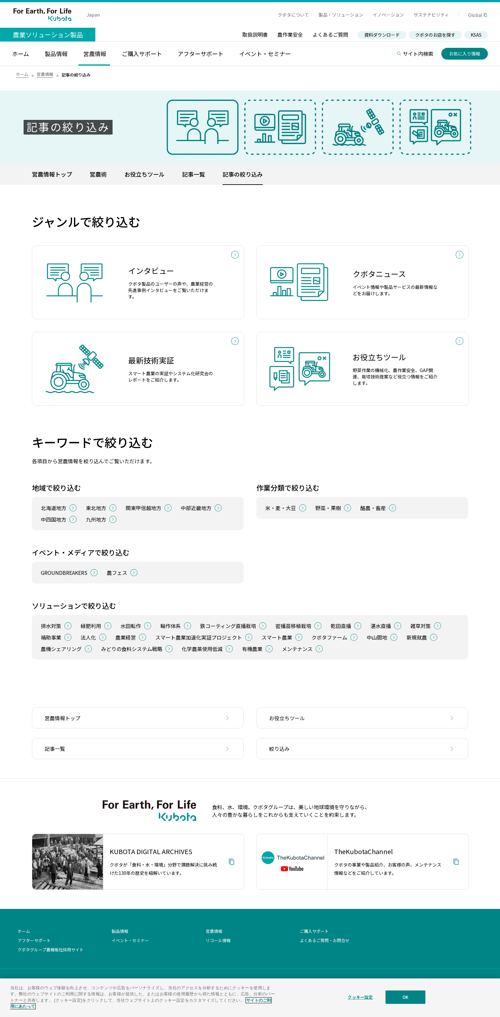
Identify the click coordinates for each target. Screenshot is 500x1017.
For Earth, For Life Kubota (42, 14)
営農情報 (45, 74)
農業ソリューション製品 (48, 34)
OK (405, 998)
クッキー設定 (360, 998)
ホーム (22, 74)
